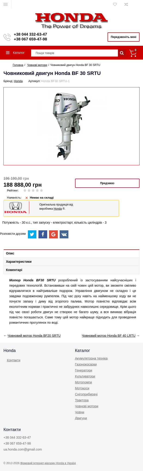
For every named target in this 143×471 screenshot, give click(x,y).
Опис (10, 253)
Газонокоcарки (86, 364)
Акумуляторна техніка (91, 358)
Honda (18, 81)
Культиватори (85, 376)
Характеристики (19, 261)
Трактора (82, 400)
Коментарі (14, 270)
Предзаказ (107, 183)
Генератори (83, 370)
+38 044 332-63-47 (30, 34)
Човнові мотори (86, 406)
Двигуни (81, 418)
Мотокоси (82, 388)
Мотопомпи (83, 382)
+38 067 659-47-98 (30, 39)
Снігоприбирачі (86, 394)
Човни (79, 412)
